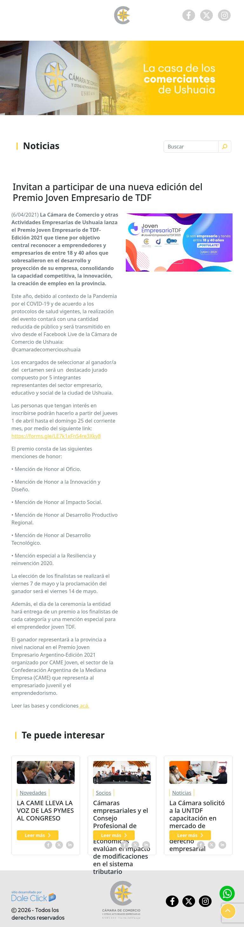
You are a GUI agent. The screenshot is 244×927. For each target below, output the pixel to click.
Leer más (38, 835)
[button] (228, 911)
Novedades (33, 792)
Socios (103, 792)
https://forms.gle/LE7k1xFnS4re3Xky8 (56, 435)
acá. (83, 705)
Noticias (181, 792)
